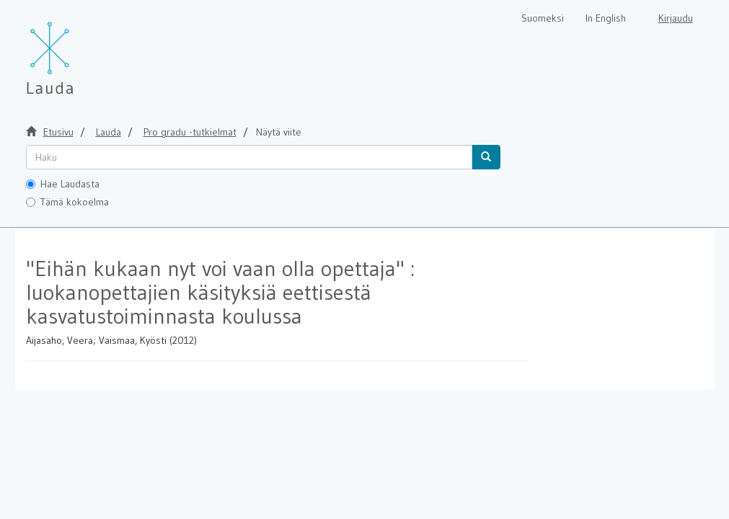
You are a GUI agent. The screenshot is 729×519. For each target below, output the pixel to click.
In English (606, 18)
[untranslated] (249, 157)
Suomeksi (542, 18)
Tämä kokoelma (67, 201)
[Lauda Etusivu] (80, 50)
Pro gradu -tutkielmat (190, 131)
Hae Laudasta (63, 183)
